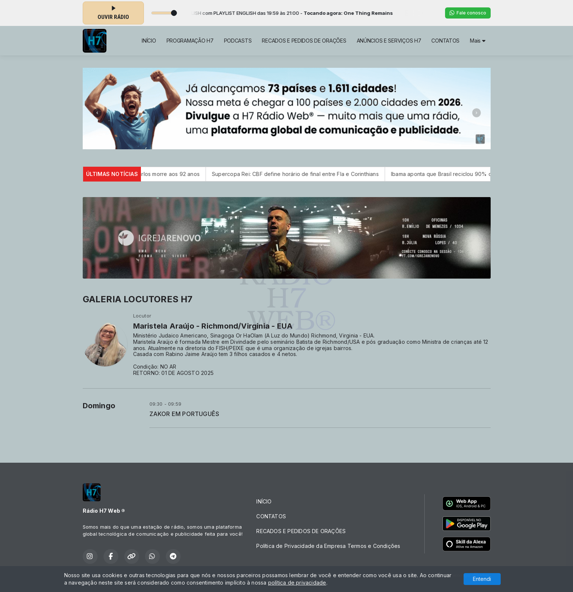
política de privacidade (297, 582)
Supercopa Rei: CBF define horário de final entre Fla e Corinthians (307, 174)
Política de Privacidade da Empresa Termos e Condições (328, 546)
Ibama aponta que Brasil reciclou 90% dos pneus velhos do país (484, 174)
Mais (477, 40)
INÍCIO (149, 40)
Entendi (482, 579)
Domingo (99, 405)
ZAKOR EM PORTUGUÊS (184, 414)
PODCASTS (238, 40)
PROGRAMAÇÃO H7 (190, 40)
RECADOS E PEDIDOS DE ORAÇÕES (304, 40)
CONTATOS (445, 40)
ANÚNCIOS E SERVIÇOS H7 (389, 40)
